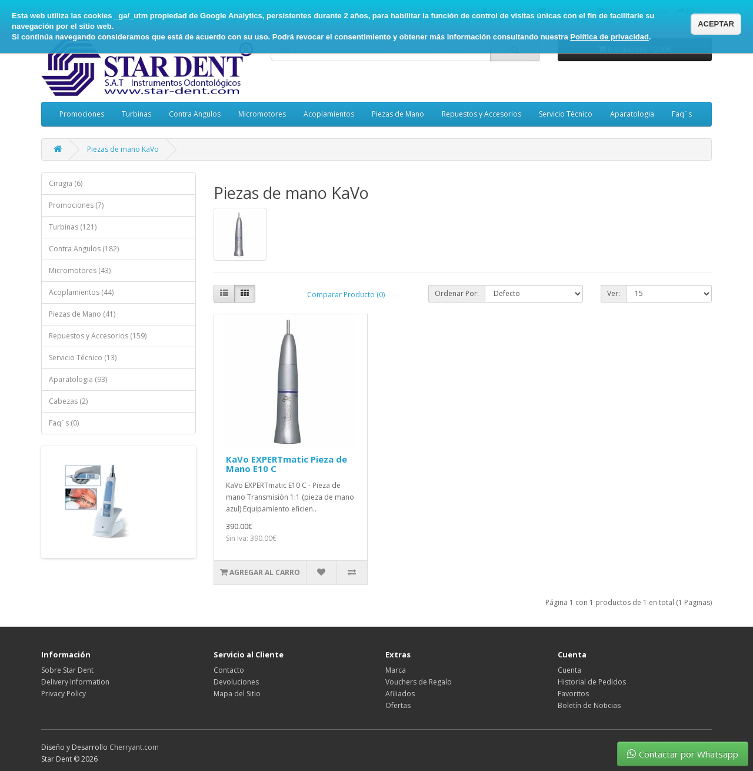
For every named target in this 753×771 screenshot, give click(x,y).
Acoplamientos (329, 114)
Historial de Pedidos (592, 682)
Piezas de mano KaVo (123, 149)
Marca (395, 670)
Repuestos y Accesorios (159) (97, 336)
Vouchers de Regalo (418, 682)
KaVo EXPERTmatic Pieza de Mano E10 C (286, 464)
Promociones (81, 114)
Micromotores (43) (80, 270)
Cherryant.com (134, 747)
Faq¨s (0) (64, 423)
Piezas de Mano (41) (82, 314)
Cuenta (569, 670)
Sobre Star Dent (67, 670)
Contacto (229, 670)
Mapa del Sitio (237, 694)
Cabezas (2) (68, 401)
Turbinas (136, 114)
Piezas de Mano (398, 114)
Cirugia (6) (65, 183)
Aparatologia (632, 114)
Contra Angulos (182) (84, 249)
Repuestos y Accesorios (481, 114)
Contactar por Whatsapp (682, 754)
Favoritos (573, 694)
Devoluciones (236, 682)
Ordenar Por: (457, 293)
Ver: (613, 293)
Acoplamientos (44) (81, 292)
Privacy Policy (63, 694)
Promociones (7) (76, 205)
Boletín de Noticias (589, 705)
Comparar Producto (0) (346, 295)
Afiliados (400, 694)
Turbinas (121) (72, 227)
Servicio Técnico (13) (82, 358)
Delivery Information (75, 682)
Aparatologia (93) (78, 379)
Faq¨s (682, 114)
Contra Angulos (195, 114)
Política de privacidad (609, 36)
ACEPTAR (716, 23)
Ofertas (398, 705)
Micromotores (262, 114)
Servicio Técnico (565, 114)
